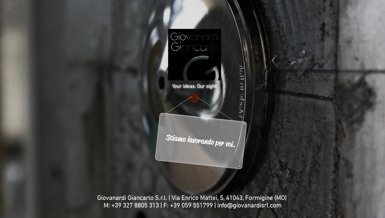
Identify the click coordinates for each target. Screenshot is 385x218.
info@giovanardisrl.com (249, 206)
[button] (201, 141)
